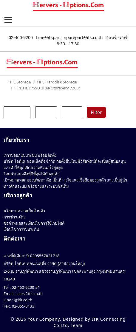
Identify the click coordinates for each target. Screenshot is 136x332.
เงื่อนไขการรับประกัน (21, 229)
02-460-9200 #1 (25, 287)
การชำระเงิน (14, 217)
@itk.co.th (22, 299)
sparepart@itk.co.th (83, 37)
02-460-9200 (21, 37)
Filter (96, 112)
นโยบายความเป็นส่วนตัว (24, 210)
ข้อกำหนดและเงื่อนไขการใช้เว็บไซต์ (34, 223)
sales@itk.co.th (29, 293)
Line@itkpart (48, 37)
